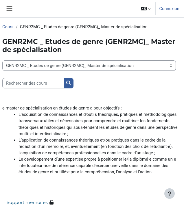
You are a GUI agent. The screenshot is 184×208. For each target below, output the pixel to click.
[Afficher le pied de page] (169, 193)
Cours (8, 26)
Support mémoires (27, 202)
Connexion (169, 8)
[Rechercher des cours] (33, 83)
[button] (145, 8)
